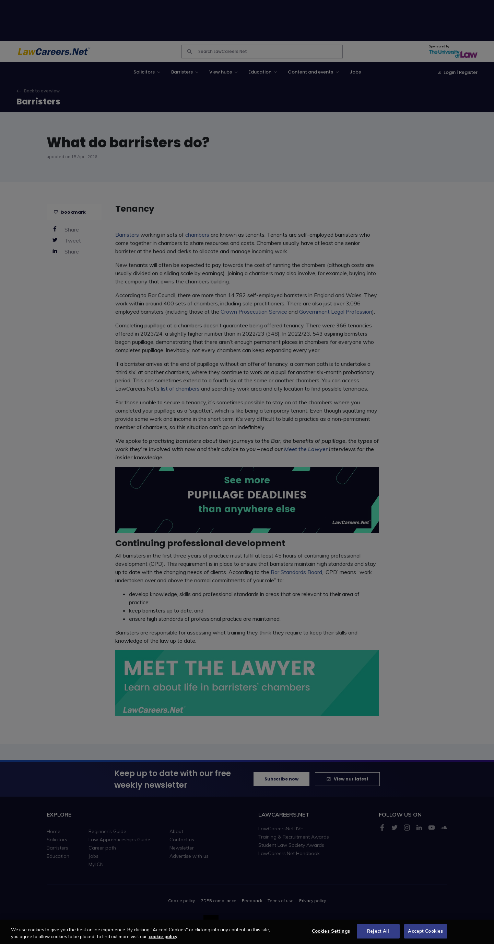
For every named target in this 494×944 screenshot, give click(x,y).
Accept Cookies (425, 936)
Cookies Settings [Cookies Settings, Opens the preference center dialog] (331, 936)
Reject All (378, 936)
